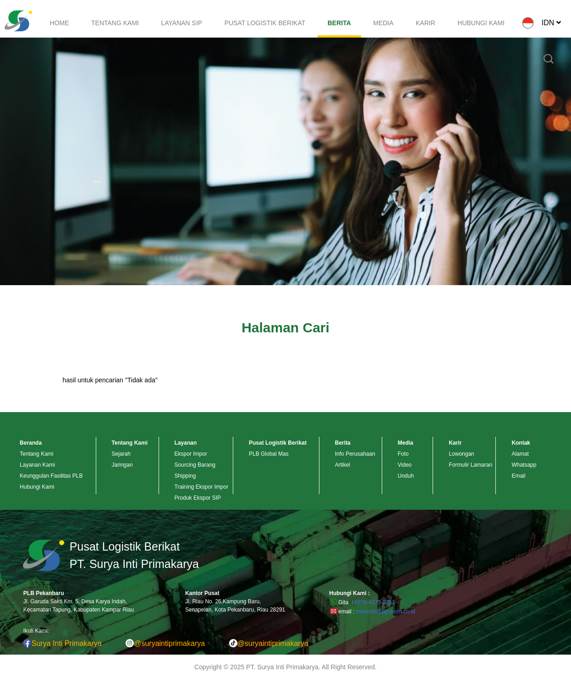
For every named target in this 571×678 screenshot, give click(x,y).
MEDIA (383, 23)
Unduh (406, 476)
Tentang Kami (36, 454)
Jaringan (122, 465)
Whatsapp (523, 465)
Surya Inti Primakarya (62, 643)
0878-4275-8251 (375, 602)
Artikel (342, 465)
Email (518, 476)
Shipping (185, 476)
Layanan (186, 443)
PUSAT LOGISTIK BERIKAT (265, 23)
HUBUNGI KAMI (481, 23)
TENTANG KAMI (115, 23)
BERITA (339, 23)
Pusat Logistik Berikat (278, 443)
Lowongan (461, 454)
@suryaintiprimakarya (165, 643)
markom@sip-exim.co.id (385, 611)
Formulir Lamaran (470, 465)
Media (405, 443)
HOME (59, 23)
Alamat (519, 454)
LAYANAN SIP (181, 23)
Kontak (520, 443)
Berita (343, 443)
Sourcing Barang (195, 465)
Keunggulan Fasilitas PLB (51, 476)
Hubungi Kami (37, 487)
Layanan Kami (37, 465)
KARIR (425, 23)
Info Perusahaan (355, 454)
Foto (403, 454)
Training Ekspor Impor (202, 487)
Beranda (31, 443)
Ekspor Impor (191, 454)
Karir (455, 443)
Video (405, 465)
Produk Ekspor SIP (198, 498)
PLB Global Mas (269, 454)
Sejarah (121, 454)
